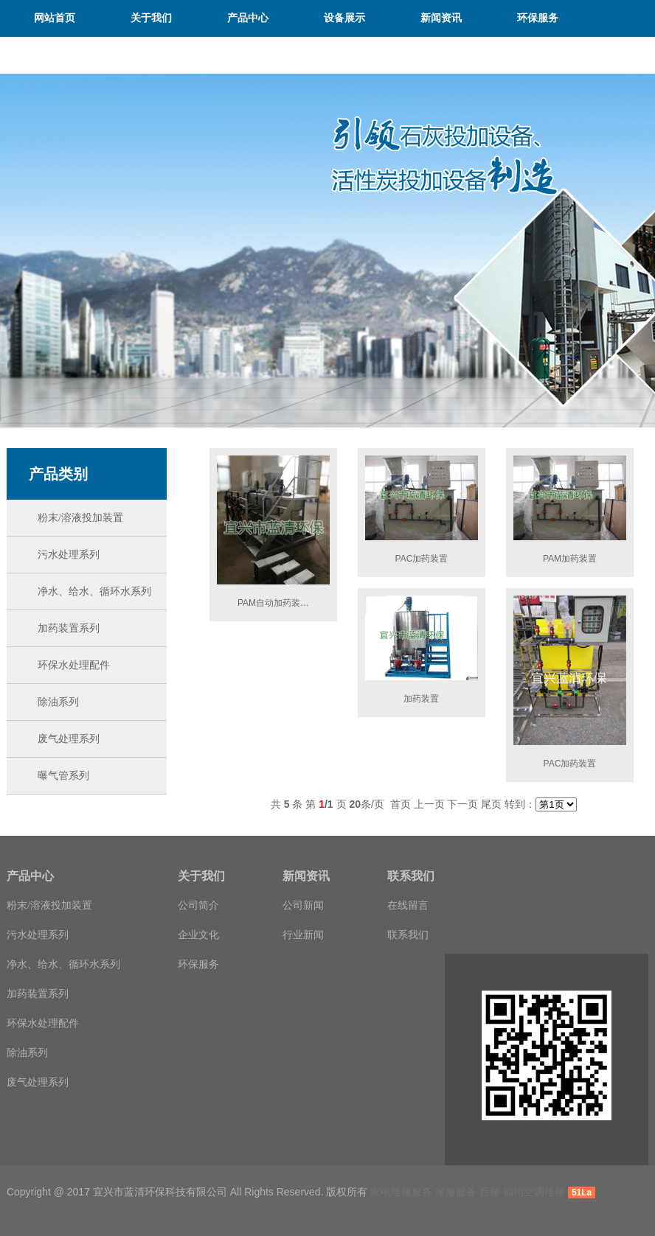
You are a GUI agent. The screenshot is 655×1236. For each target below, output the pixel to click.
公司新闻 (303, 905)
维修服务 (455, 1192)
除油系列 (27, 1052)
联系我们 (408, 934)
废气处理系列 (38, 1082)
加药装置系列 (38, 993)
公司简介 (198, 905)
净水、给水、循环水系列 (63, 964)
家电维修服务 (401, 1192)
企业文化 (198, 934)
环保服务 (198, 964)
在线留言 (408, 905)
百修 (489, 1192)
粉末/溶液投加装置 (49, 905)
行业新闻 (303, 934)
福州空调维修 (534, 1192)
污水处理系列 (38, 934)
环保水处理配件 (43, 1023)
